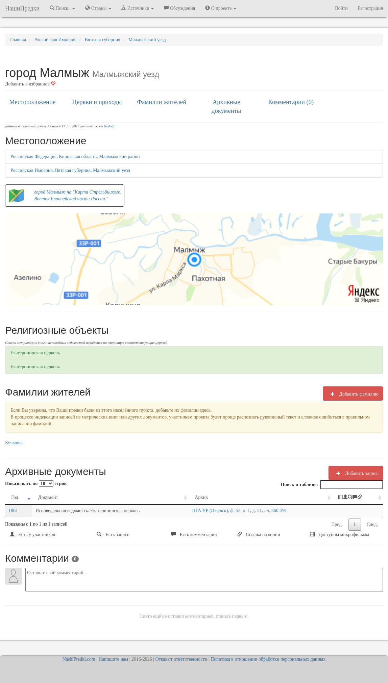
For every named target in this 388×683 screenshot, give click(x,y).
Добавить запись (356, 473)
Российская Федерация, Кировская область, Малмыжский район (75, 156)
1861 (13, 510)
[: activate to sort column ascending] (357, 498)
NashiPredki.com (79, 659)
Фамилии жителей (162, 101)
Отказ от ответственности (181, 659)
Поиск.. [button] (62, 8)
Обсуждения (179, 8)
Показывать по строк (36, 483)
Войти (341, 8)
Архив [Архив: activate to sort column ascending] (201, 497)
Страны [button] (98, 8)
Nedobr (109, 126)
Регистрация (370, 8)
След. (372, 524)
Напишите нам (113, 659)
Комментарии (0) (291, 101)
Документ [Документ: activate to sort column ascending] (48, 497)
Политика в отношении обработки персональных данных (268, 659)
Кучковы (13, 442)
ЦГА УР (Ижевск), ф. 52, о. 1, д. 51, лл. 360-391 (239, 510)
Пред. (337, 524)
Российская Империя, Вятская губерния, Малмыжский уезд (70, 170)
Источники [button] (137, 8)
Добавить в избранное (30, 83)
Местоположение (32, 101)
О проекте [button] (220, 8)
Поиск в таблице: (332, 484)
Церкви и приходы (97, 101)
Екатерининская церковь (35, 352)
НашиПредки (22, 8)
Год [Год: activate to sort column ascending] (14, 497)
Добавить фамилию (353, 394)
